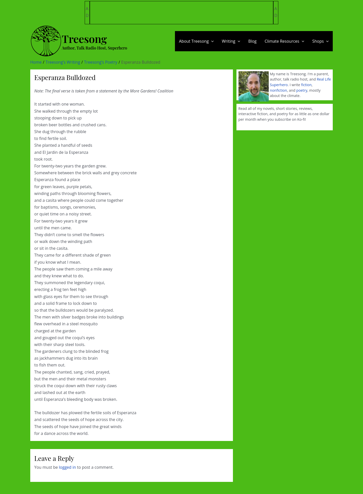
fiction (306, 84)
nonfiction (278, 90)
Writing (231, 41)
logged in (67, 467)
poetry (301, 90)
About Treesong (196, 41)
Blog (252, 41)
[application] (211, 41)
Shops (320, 41)
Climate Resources (284, 41)
